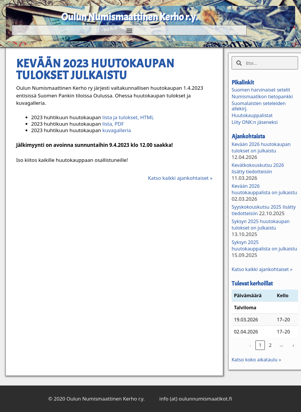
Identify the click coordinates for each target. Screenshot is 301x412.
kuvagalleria (116, 130)
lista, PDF (113, 123)
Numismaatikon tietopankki (262, 96)
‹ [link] (250, 345)
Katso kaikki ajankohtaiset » (180, 178)
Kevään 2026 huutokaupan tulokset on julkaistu (261, 147)
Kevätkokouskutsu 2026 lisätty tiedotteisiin (258, 168)
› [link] (293, 345)
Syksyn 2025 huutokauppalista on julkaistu (264, 245)
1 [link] (260, 345)
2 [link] (270, 345)
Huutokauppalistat (252, 115)
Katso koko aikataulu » (256, 359)
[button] (129, 30)
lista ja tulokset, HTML (128, 117)
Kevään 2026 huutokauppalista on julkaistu (264, 189)
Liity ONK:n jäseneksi (255, 122)
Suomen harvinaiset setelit (261, 90)
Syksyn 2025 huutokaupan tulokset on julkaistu (261, 224)
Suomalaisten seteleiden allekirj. (259, 106)
